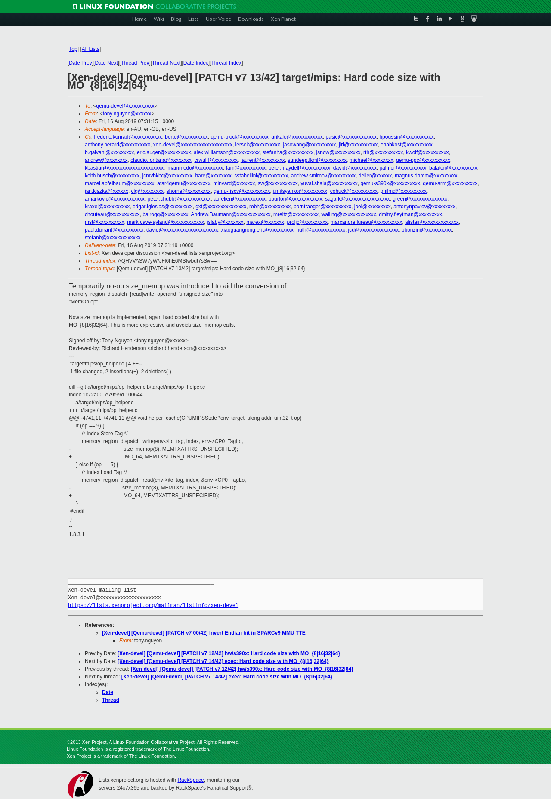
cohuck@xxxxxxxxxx (354, 191)
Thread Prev (135, 63)
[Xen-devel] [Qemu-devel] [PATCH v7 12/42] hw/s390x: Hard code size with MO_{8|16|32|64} (229, 653)
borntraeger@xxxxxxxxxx (322, 207)
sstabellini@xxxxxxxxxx (261, 176)
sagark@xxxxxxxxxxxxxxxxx (357, 199)
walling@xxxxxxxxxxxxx (349, 214)
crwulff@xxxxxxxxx (216, 160)
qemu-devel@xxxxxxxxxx (125, 106)
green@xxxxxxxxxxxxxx (420, 199)
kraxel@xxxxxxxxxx (107, 207)
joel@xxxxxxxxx (372, 207)
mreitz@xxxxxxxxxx (296, 214)
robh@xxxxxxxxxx (270, 207)
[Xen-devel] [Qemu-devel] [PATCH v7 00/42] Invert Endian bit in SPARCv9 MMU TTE (204, 633)
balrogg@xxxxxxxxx (165, 214)
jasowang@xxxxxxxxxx (309, 145)
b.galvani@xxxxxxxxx (109, 152)
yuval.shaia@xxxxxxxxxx (329, 183)
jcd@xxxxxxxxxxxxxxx (373, 230)
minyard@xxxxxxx (234, 183)
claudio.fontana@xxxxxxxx (161, 160)
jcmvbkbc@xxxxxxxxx (167, 176)
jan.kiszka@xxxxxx (106, 191)
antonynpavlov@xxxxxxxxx (424, 207)
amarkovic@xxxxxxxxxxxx (115, 199)
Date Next (106, 63)
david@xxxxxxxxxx (355, 168)
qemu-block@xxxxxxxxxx (239, 137)
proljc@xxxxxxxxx (307, 222)
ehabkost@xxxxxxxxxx (407, 145)
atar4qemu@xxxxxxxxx (183, 183)
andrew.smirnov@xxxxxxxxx (323, 176)
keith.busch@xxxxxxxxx (112, 176)
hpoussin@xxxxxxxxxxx (406, 137)
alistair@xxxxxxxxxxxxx (432, 222)
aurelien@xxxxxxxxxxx (240, 199)
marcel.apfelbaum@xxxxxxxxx (120, 183)
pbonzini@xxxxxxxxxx (427, 230)
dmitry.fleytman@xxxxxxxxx (410, 214)
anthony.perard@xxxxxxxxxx (117, 145)
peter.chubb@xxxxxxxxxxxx (179, 199)
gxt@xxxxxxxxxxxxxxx (220, 207)
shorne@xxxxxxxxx (189, 191)
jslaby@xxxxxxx (225, 222)
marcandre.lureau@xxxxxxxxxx (366, 222)
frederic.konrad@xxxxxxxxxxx (128, 137)
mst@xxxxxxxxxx (104, 222)
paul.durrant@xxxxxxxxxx (114, 230)
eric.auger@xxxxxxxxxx (164, 152)
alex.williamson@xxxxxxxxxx (227, 152)
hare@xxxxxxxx (213, 176)
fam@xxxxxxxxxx (246, 168)
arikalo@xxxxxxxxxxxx (297, 137)
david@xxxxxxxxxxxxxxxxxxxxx (182, 230)
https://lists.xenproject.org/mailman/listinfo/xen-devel (153, 605)
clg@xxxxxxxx (147, 191)
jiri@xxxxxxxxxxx (358, 145)
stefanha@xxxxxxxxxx (288, 152)
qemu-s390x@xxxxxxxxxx (390, 183)
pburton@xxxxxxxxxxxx (295, 199)
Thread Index (226, 63)
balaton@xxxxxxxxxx (453, 168)
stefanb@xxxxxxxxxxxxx (113, 238)
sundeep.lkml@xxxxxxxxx (317, 160)
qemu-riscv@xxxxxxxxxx (242, 191)
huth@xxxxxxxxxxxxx (320, 230)
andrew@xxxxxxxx (106, 160)
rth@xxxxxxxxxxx (383, 152)
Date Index (195, 63)
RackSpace (190, 780)
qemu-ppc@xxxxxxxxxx (423, 160)
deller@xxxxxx (375, 176)
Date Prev (80, 63)
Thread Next (166, 63)
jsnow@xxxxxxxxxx (338, 152)
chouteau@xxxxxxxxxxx (112, 214)
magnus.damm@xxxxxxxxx (426, 176)
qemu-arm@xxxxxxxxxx (450, 183)
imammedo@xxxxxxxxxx (195, 168)
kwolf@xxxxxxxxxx (427, 152)
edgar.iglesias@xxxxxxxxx (163, 207)
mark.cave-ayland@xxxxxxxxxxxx (165, 222)
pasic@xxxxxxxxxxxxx (351, 137)
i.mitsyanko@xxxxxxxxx (300, 191)
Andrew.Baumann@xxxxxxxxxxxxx (230, 214)
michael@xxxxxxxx (371, 160)
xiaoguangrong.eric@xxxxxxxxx (257, 230)
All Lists (90, 49)
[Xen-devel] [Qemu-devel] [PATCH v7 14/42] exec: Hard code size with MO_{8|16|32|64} (223, 661)
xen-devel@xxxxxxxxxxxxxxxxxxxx (192, 145)
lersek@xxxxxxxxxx (257, 145)
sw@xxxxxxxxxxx (278, 183)
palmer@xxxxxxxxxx (402, 168)
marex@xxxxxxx (265, 222)
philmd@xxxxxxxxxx (404, 191)
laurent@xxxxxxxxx (263, 160)
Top (73, 49)
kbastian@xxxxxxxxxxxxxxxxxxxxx (124, 168)
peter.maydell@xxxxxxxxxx (300, 168)
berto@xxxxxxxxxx (186, 137)
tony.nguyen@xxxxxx (127, 114)
